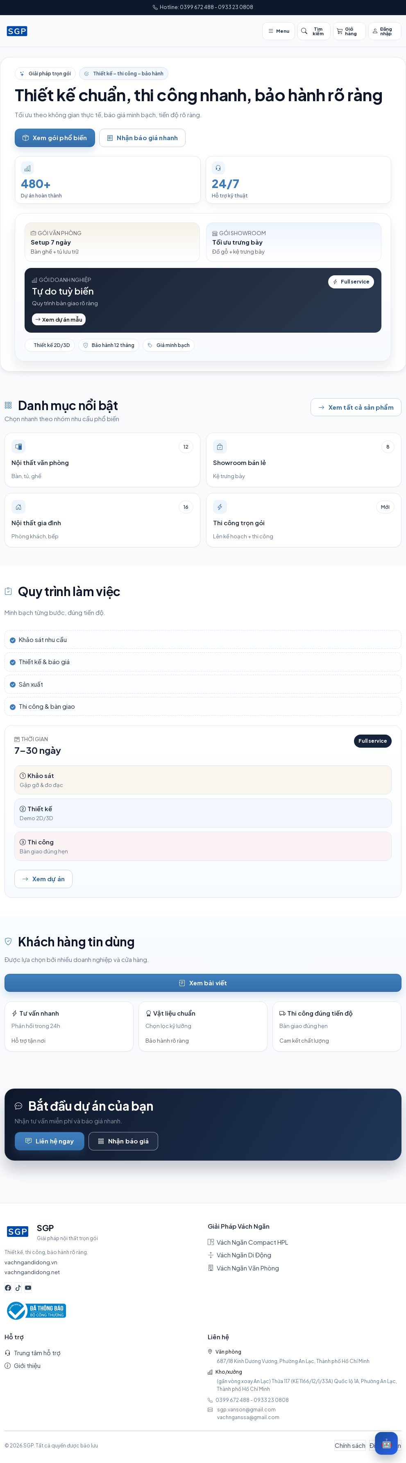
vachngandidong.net (32, 1271)
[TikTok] (18, 1287)
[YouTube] (28, 1287)
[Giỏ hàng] (349, 31)
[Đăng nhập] (384, 31)
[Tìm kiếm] (314, 31)
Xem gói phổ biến (55, 138)
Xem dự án (43, 879)
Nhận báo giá (123, 1141)
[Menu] (278, 31)
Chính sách (350, 1445)
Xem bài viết (203, 983)
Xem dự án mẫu (58, 319)
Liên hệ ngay (49, 1141)
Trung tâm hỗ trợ (33, 1352)
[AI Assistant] (386, 1443)
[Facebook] (8, 1287)
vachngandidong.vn (31, 1262)
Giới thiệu (23, 1365)
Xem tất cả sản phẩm (356, 407)
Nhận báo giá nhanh (142, 138)
